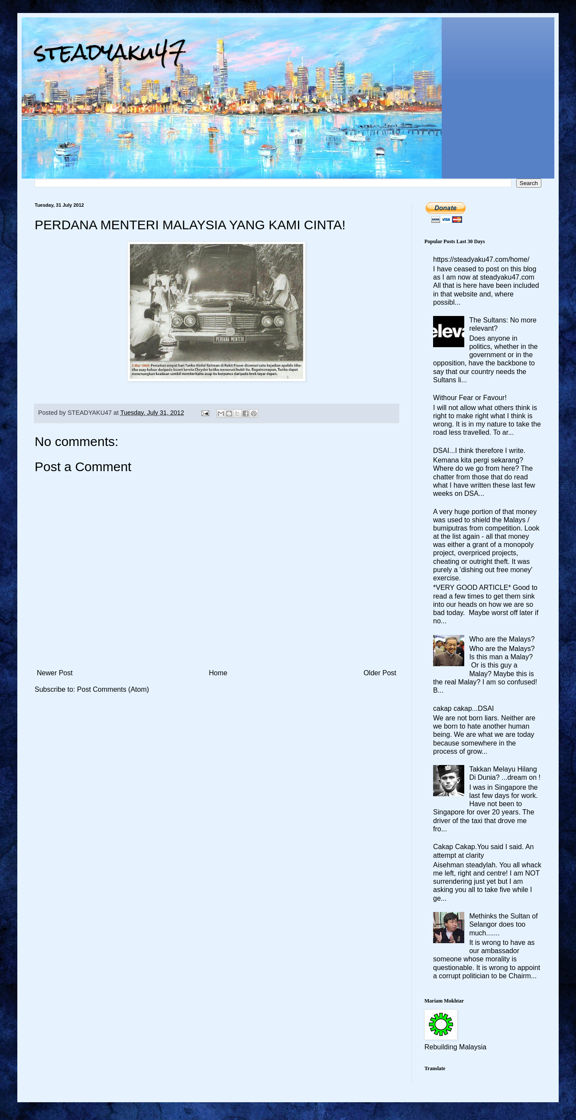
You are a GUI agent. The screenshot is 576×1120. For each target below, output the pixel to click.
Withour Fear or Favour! (470, 397)
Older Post (379, 673)
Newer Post (55, 673)
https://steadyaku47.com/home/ (481, 259)
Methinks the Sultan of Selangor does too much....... (503, 924)
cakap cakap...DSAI (463, 708)
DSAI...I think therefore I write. (479, 450)
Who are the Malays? (501, 639)
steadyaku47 (110, 51)
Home (218, 673)
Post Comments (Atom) (113, 689)
